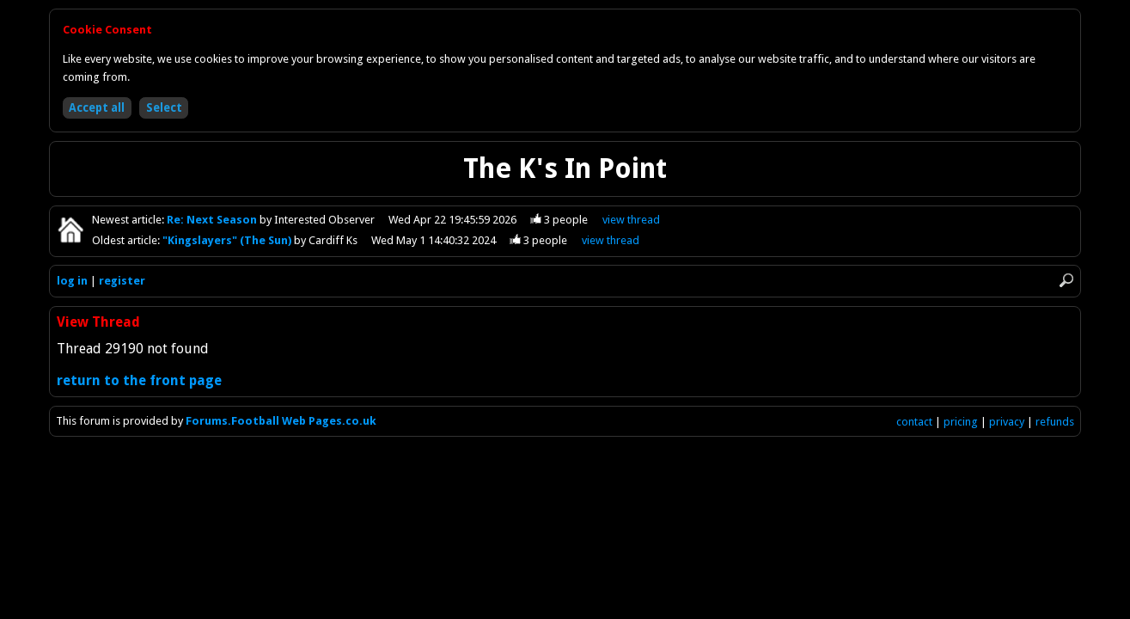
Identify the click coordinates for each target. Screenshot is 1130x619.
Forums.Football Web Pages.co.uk (281, 420)
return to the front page (139, 380)
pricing (961, 421)
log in (72, 280)
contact (914, 421)
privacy (1006, 421)
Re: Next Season (213, 219)
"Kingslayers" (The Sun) (228, 240)
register (122, 280)
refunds (1054, 421)
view (631, 219)
